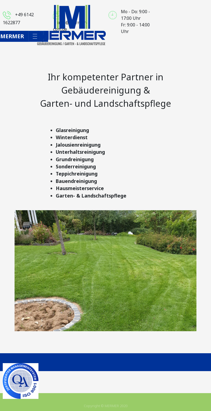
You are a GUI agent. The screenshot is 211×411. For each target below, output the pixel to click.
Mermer (12, 36)
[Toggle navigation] (36, 36)
